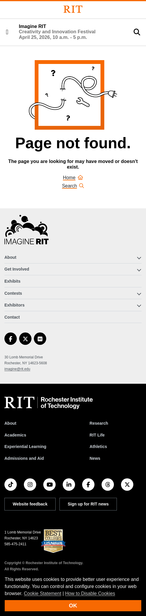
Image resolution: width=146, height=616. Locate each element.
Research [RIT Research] (98, 423)
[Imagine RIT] (26, 232)
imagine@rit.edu (17, 369)
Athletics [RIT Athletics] (98, 446)
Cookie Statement (42, 593)
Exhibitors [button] (14, 305)
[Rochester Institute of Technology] (73, 9)
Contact (12, 317)
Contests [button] (13, 293)
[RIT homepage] (48, 403)
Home (73, 177)
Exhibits (12, 281)
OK (73, 605)
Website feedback (30, 504)
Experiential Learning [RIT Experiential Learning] (25, 446)
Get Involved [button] (16, 269)
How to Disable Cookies (90, 593)
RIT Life (96, 435)
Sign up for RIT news (88, 504)
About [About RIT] (10, 423)
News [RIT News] (94, 458)
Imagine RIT (57, 32)
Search (73, 185)
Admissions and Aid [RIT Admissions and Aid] (24, 458)
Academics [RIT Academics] (15, 435)
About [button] (10, 257)
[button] (7, 32)
